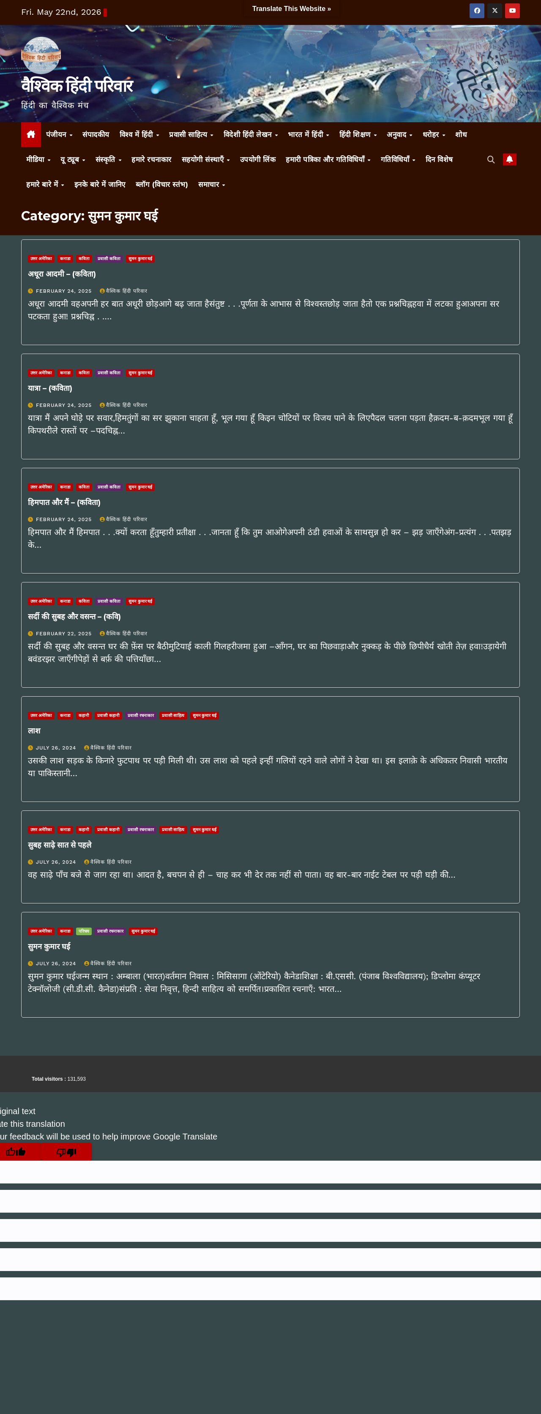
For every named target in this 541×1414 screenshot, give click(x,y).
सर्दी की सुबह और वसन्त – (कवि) (74, 616)
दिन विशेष (439, 159)
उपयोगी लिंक (258, 159)
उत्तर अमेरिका (41, 258)
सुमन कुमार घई (140, 258)
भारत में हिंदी (306, 134)
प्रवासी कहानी (108, 715)
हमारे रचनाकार (151, 159)
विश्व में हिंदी (138, 134)
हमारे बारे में (43, 184)
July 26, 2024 (57, 748)
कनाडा (65, 258)
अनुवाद (398, 134)
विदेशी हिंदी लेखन (249, 134)
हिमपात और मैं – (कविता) (64, 502)
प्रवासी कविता (109, 258)
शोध (461, 134)
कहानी (84, 715)
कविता (84, 258)
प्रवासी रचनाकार (141, 715)
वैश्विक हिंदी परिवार (76, 86)
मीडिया (36, 159)
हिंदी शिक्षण (356, 134)
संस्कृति (107, 159)
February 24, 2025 (65, 291)
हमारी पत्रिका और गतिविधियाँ (326, 159)
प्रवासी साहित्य (189, 134)
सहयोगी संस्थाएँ (204, 159)
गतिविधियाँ (396, 159)
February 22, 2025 (65, 634)
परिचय (84, 931)
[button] (491, 159)
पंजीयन (57, 134)
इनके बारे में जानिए (100, 184)
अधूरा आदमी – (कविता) (62, 274)
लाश (34, 731)
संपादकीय (95, 134)
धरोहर (432, 134)
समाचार (209, 184)
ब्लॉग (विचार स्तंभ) (162, 184)
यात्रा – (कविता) (50, 388)
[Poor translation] (66, 1152)
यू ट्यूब (71, 159)
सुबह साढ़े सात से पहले (59, 845)
